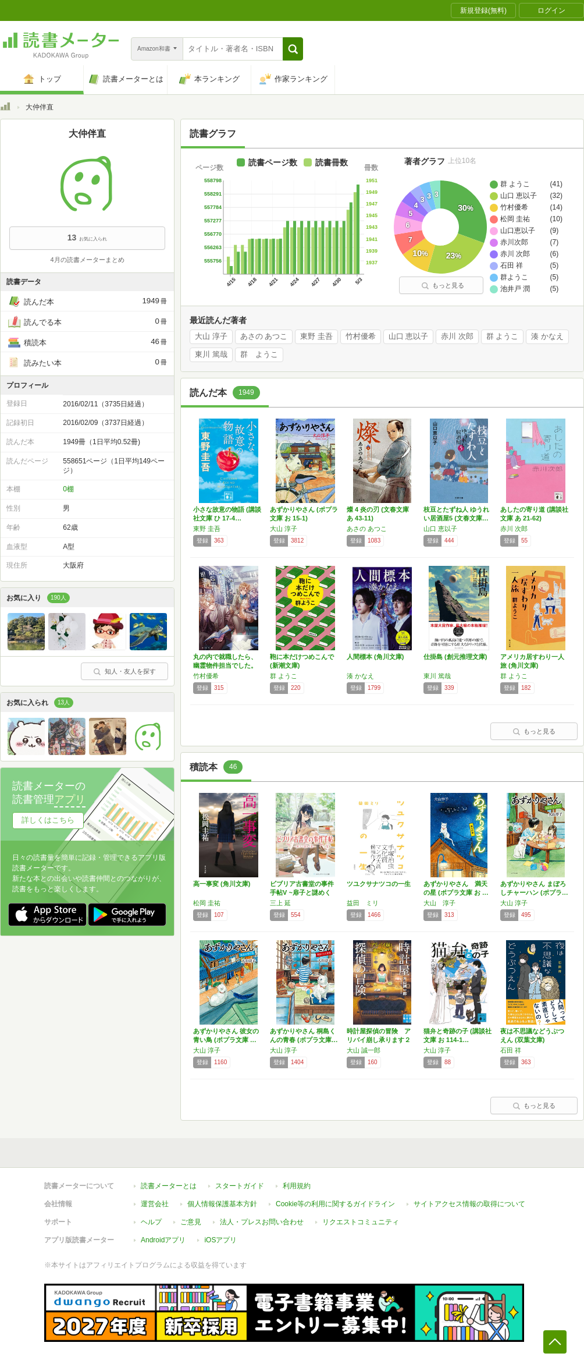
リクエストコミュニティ (360, 1221)
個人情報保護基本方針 (222, 1203)
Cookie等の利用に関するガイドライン (335, 1203)
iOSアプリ (220, 1240)
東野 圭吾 (316, 336)
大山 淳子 (211, 336)
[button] (293, 49)
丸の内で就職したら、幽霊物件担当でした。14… (225, 665)
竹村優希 (361, 336)
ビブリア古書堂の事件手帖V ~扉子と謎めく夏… (302, 892)
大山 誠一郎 (363, 1050)
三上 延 (280, 902)
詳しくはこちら (48, 820)
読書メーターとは (169, 1185)
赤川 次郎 (457, 336)
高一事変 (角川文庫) (221, 883)
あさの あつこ (264, 336)
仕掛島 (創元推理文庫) (455, 656)
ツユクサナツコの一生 (379, 883)
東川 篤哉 (211, 354)
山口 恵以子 (409, 336)
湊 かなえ (547, 336)
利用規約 (297, 1185)
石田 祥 (510, 1050)
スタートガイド (239, 1185)
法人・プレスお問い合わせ (262, 1221)
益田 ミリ (363, 902)
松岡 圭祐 (206, 902)
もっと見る (442, 285)
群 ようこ (502, 336)
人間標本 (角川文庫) (375, 656)
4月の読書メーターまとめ (87, 259)
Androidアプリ (163, 1240)
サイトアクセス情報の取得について (469, 1203)
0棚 (68, 489)
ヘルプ (151, 1221)
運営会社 (155, 1203)
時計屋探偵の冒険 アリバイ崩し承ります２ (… (379, 1040)
